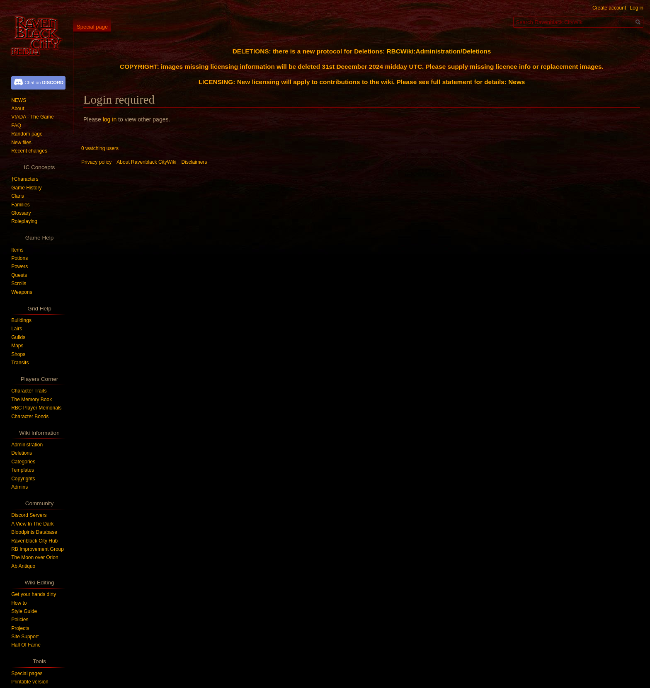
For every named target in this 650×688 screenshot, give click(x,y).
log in (109, 119)
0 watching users (100, 148)
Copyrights (23, 479)
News (516, 81)
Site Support (25, 637)
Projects (20, 628)
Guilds (18, 337)
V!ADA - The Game (32, 117)
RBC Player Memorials (36, 408)
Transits (20, 363)
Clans (17, 196)
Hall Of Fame (26, 645)
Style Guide (24, 611)
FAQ (16, 125)
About (17, 108)
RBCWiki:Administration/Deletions (439, 51)
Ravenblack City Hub (34, 541)
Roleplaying (24, 221)
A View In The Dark (32, 524)
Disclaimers (194, 162)
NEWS (18, 100)
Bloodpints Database (34, 532)
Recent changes (29, 151)
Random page (26, 134)
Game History (26, 188)
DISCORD (52, 82)
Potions (19, 258)
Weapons (21, 292)
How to (19, 603)
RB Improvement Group (37, 549)
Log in (636, 8)
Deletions (21, 453)
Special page (92, 27)
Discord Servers (28, 515)
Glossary (21, 213)
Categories (23, 462)
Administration (27, 445)
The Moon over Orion (34, 557)
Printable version (29, 682)
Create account (609, 8)
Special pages (26, 673)
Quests (19, 275)
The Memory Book (31, 399)
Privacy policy (96, 162)
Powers (19, 266)
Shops (18, 354)
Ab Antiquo (23, 566)
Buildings (21, 320)
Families (20, 205)
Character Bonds (30, 416)
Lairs (16, 329)
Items (17, 250)
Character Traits (28, 391)
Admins (19, 487)
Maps (17, 346)
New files (21, 142)
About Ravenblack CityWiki (146, 162)
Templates (22, 470)
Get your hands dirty (33, 594)
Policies (19, 620)
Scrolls (18, 283)
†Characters (24, 179)
